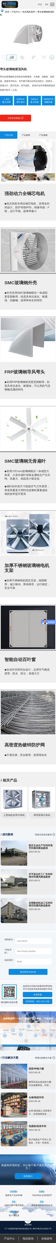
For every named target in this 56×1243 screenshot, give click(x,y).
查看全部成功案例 (43, 834)
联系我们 (28, 1176)
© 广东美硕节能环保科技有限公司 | (19, 1229)
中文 (40, 4)
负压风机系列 (28, 12)
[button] (52, 57)
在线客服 (37, 994)
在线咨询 (46, 1238)
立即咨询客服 (15, 117)
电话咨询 (28, 1238)
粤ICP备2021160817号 (42, 1229)
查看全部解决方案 (43, 1058)
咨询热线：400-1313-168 (37, 1001)
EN (46, 4)
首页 (7, 12)
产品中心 (16, 12)
